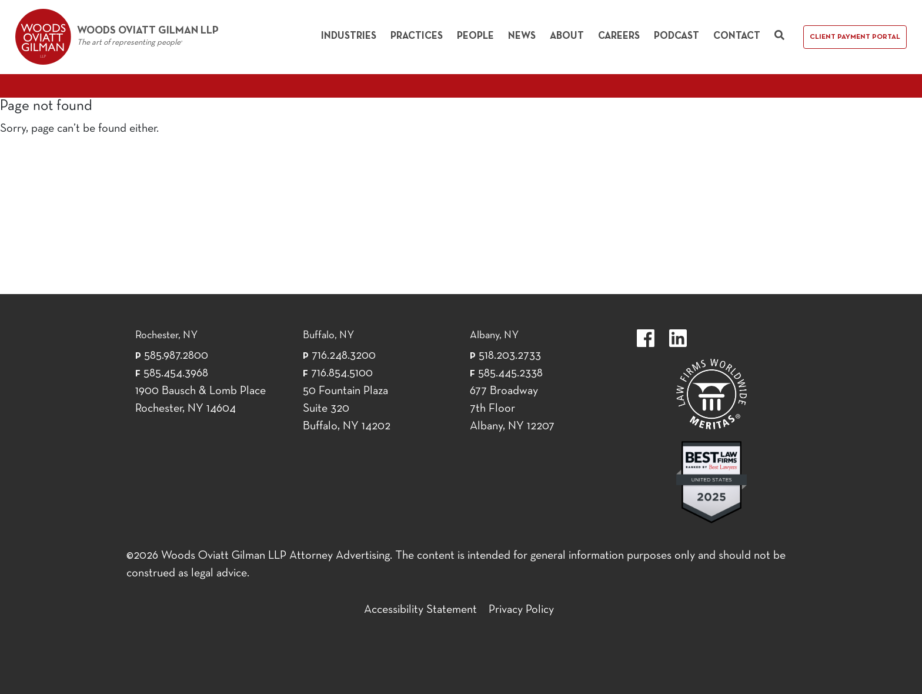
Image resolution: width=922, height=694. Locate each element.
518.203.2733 (510, 356)
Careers (619, 36)
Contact (736, 36)
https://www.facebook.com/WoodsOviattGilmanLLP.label (645, 338)
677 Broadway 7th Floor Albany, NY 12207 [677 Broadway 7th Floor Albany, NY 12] (512, 409)
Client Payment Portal (855, 37)
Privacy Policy (521, 610)
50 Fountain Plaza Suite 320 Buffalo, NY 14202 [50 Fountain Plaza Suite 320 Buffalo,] (346, 409)
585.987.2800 (176, 356)
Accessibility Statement (420, 610)
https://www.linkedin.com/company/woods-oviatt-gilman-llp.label (678, 338)
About (567, 36)
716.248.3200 (344, 356)
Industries (348, 36)
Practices (416, 36)
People (475, 36)
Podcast (676, 36)
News (522, 36)
